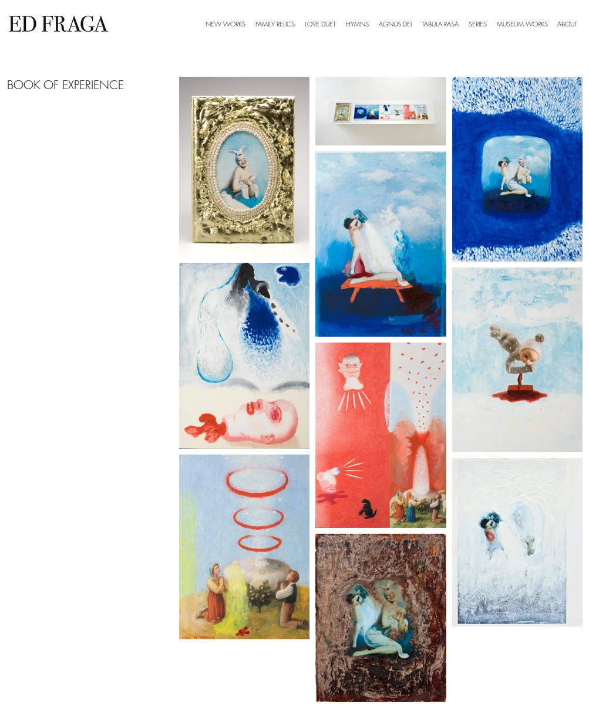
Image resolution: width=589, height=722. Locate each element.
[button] (478, 24)
